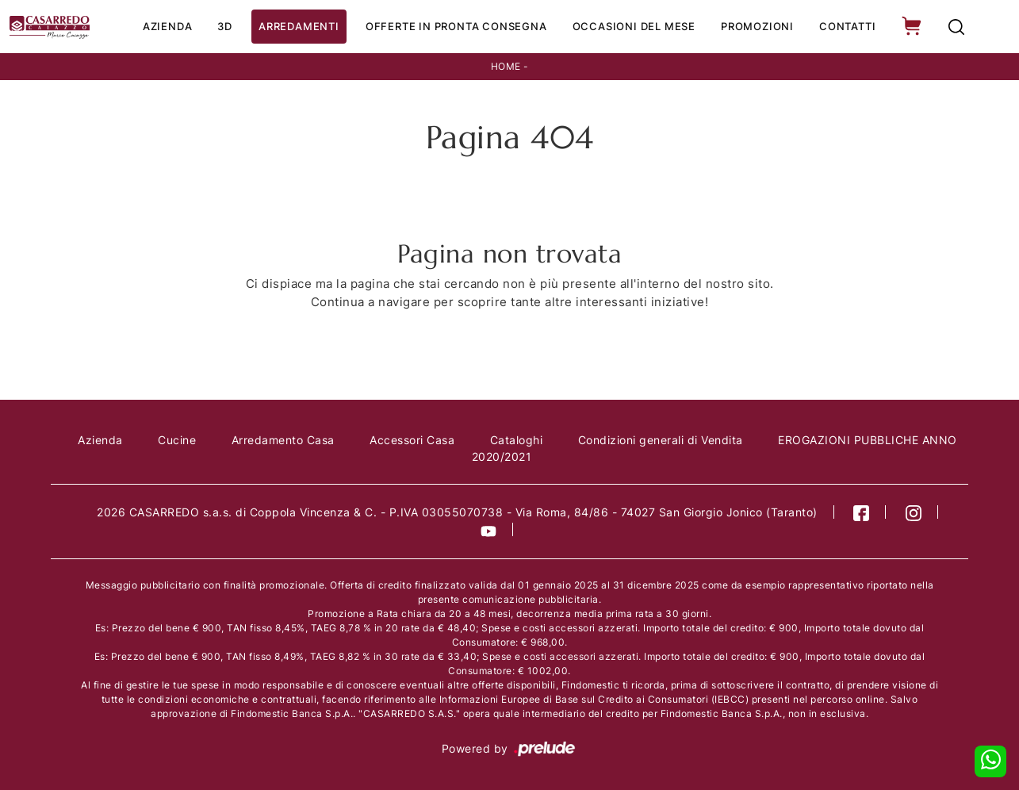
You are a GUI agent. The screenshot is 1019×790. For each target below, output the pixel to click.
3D (224, 26)
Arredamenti (299, 26)
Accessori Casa (412, 440)
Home (506, 66)
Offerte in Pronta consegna (456, 26)
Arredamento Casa (283, 440)
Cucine (177, 440)
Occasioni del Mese (634, 26)
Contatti (847, 26)
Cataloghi (516, 440)
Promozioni (757, 26)
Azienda (168, 26)
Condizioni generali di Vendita (660, 440)
